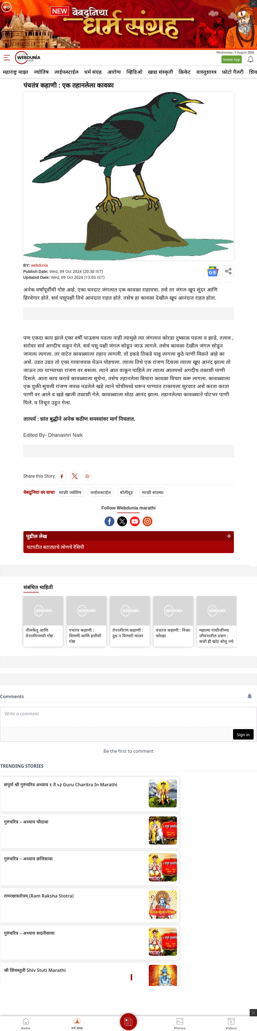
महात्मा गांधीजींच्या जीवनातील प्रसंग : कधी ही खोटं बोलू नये (216, 635)
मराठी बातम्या (152, 492)
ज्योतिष (41, 71)
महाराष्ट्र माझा (15, 71)
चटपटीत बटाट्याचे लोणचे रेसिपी (55, 547)
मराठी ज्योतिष (70, 492)
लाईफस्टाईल (66, 71)
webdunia (39, 265)
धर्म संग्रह (93, 71)
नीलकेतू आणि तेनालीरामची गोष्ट (39, 632)
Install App (231, 59)
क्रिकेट (185, 71)
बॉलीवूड (126, 492)
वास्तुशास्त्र (206, 71)
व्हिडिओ (134, 71)
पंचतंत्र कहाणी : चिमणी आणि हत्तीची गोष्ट (85, 635)
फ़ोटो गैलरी (232, 71)
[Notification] (250, 59)
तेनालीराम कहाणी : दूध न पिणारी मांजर (127, 632)
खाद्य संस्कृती (160, 71)
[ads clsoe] (253, 1012)
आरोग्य (114, 71)
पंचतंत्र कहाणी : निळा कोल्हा (173, 632)
